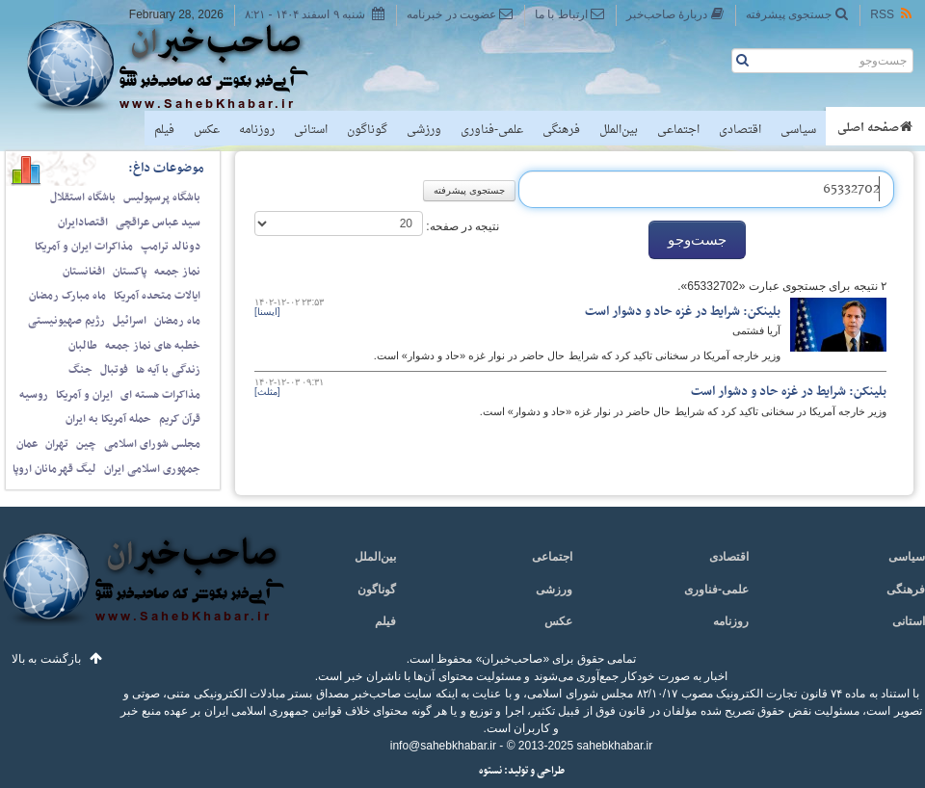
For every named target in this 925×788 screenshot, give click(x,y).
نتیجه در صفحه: (461, 226)
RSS (892, 14)
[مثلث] (267, 391)
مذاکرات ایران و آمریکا (84, 246)
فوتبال (114, 370)
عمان (27, 444)
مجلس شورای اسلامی (152, 444)
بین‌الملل (618, 130)
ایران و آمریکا (84, 395)
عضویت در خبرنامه (460, 14)
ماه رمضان (177, 320)
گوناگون (367, 130)
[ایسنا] (267, 311)
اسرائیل (129, 320)
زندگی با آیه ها (168, 370)
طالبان (82, 345)
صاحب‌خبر (180, 65)
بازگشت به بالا (46, 659)
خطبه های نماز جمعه (152, 345)
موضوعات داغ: (166, 168)
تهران (56, 444)
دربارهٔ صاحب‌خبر (675, 14)
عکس (207, 130)
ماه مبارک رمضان (67, 295)
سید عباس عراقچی (158, 222)
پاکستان (129, 271)
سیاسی (798, 130)
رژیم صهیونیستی (66, 320)
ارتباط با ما (570, 14)
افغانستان (84, 271)
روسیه (33, 395)
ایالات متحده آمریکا (157, 295)
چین (86, 444)
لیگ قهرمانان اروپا (54, 469)
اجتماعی (678, 130)
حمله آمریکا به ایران (108, 419)
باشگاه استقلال (83, 197)
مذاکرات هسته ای (160, 395)
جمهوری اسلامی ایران (152, 469)
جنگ (80, 370)
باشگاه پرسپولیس (161, 197)
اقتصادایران (83, 222)
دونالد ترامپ (170, 246)
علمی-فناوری (492, 130)
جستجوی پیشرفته (797, 14)
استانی (311, 130)
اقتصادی (740, 130)
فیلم (164, 130)
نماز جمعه (177, 271)
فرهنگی (561, 130)
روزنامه (257, 130)
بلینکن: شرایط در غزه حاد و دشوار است (682, 312)
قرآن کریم (179, 419)
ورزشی (424, 130)
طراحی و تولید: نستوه (522, 771)
